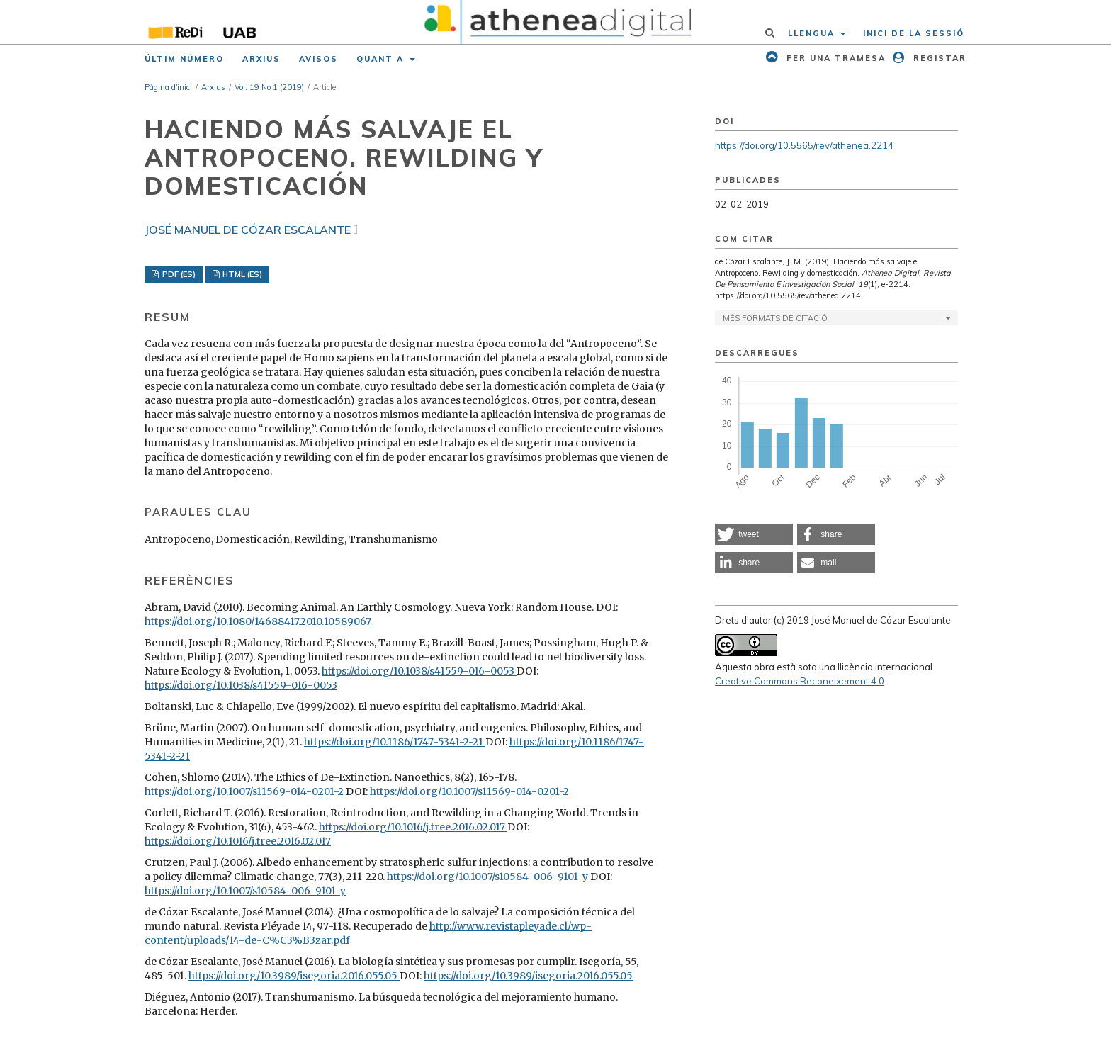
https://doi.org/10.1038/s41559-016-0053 (419, 671)
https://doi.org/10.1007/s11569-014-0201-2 (245, 791)
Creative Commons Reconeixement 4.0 (799, 681)
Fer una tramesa (834, 58)
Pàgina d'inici (168, 87)
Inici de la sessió (913, 33)
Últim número (184, 59)
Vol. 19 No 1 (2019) (269, 87)
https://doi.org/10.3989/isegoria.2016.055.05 (294, 975)
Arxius (261, 59)
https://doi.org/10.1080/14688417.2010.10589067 (258, 621)
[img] (556, 22)
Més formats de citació (775, 318)
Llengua (813, 33)
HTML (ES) (241, 274)
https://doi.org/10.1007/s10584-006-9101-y (488, 876)
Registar (938, 58)
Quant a (381, 59)
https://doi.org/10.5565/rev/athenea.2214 (804, 145)
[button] (754, 534)
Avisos (318, 59)
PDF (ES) (178, 274)
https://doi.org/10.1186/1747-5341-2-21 (394, 742)
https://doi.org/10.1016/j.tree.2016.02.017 (413, 827)
